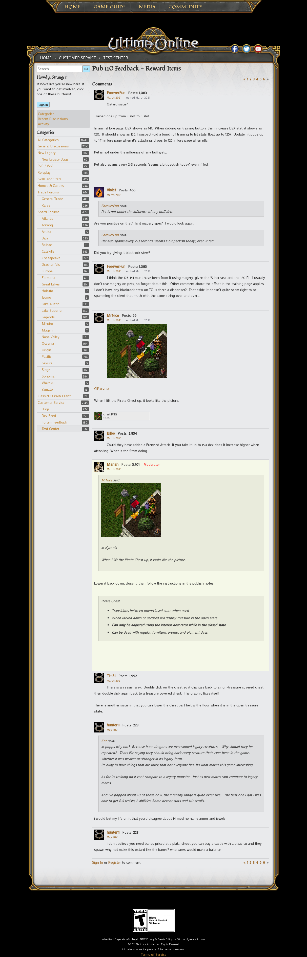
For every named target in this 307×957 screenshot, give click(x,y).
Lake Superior (52, 310)
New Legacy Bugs (55, 159)
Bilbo (111, 433)
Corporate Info (122, 939)
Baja (45, 238)
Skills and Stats (50, 178)
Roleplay (44, 172)
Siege (46, 369)
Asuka (46, 231)
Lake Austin (50, 303)
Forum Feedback (54, 422)
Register (114, 862)
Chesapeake (51, 257)
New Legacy (47, 152)
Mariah (112, 464)
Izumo (46, 297)
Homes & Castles (51, 185)
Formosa (48, 277)
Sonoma (48, 376)
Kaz (104, 740)
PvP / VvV (45, 165)
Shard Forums (48, 211)
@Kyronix (101, 388)
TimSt (111, 675)
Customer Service (51, 402)
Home (73, 7)
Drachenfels (51, 264)
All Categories (48, 139)
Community (185, 7)
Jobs (202, 939)
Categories (46, 113)
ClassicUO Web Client (54, 395)
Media (147, 7)
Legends (48, 317)
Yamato (47, 389)
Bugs (46, 409)
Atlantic (47, 218)
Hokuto (47, 290)
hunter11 (113, 724)
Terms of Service (153, 954)
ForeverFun (116, 92)
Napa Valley (50, 336)
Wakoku (48, 382)
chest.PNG (110, 414)
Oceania (48, 343)
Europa (47, 271)
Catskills (48, 251)
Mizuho (47, 323)
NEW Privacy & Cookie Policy (156, 939)
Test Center (50, 428)
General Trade (52, 198)
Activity (43, 123)
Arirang (47, 224)
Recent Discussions (53, 118)
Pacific (46, 356)
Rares (46, 205)
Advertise (107, 939)
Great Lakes (51, 284)
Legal (135, 939)
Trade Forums (48, 192)
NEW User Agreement (186, 939)
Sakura (47, 363)
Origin (46, 349)
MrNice (113, 315)
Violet (111, 189)
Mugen (47, 330)
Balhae (47, 244)
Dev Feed (49, 415)
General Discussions (53, 146)
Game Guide (110, 7)
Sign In (43, 105)
